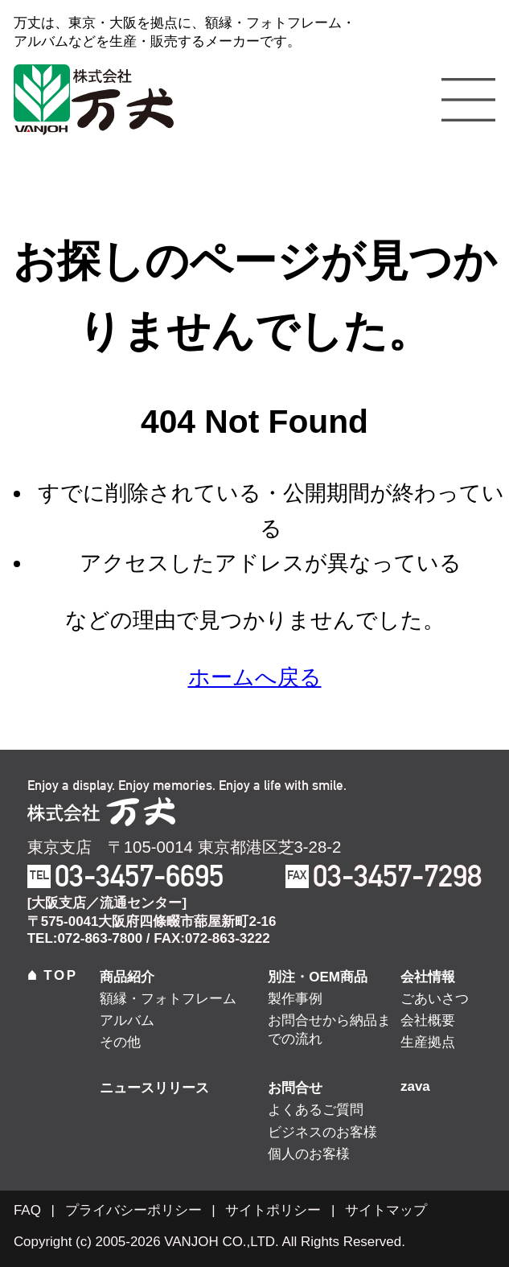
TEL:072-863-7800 (84, 938)
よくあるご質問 (315, 1109)
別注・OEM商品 (317, 977)
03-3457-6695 (139, 876)
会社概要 (427, 1020)
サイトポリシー (273, 1210)
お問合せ (295, 1088)
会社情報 (427, 977)
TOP (52, 975)
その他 (120, 1042)
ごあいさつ (434, 998)
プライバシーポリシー (133, 1210)
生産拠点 (427, 1042)
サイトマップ (386, 1210)
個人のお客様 (309, 1154)
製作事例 (295, 998)
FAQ (27, 1210)
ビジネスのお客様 (322, 1132)
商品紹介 (127, 977)
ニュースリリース (154, 1088)
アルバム (127, 1020)
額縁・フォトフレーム (168, 998)
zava (415, 1086)
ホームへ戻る (255, 676)
